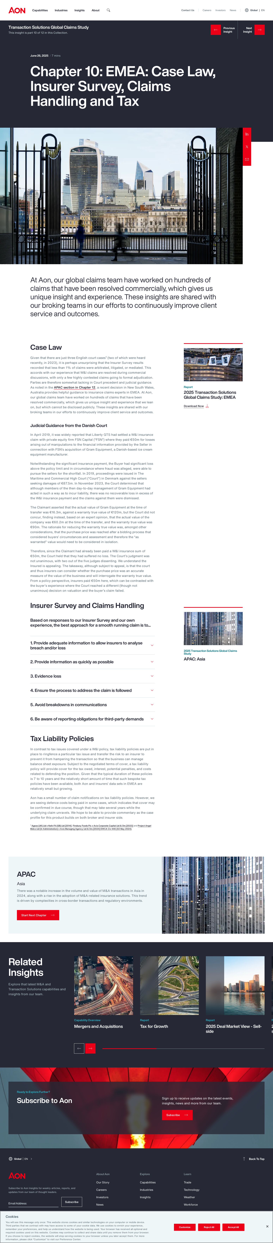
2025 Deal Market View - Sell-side (234, 1029)
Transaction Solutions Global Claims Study (48, 27)
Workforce (191, 1204)
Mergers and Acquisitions (98, 1026)
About (95, 10)
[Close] (267, 1226)
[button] (38, 915)
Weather (189, 1197)
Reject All (209, 1227)
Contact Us (187, 10)
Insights (80, 10)
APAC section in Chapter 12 (74, 387)
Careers (207, 10)
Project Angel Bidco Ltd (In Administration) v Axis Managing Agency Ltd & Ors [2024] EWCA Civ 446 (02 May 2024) (90, 827)
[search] (108, 10)
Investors (221, 10)
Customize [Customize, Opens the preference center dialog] (185, 1227)
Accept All (233, 1227)
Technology (192, 1190)
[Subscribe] (177, 1115)
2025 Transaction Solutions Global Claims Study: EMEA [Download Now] (210, 394)
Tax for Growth (154, 1026)
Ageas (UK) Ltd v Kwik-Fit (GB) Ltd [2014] (52, 825)
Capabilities (40, 10)
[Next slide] (90, 1048)
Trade (187, 1182)
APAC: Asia (194, 659)
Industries (61, 10)
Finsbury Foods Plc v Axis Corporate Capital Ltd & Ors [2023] (103, 825)
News (233, 10)
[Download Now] (196, 406)
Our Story (102, 1182)
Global (255, 10)
